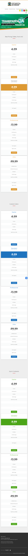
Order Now (14, 77)
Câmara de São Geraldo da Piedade (19, 553)
